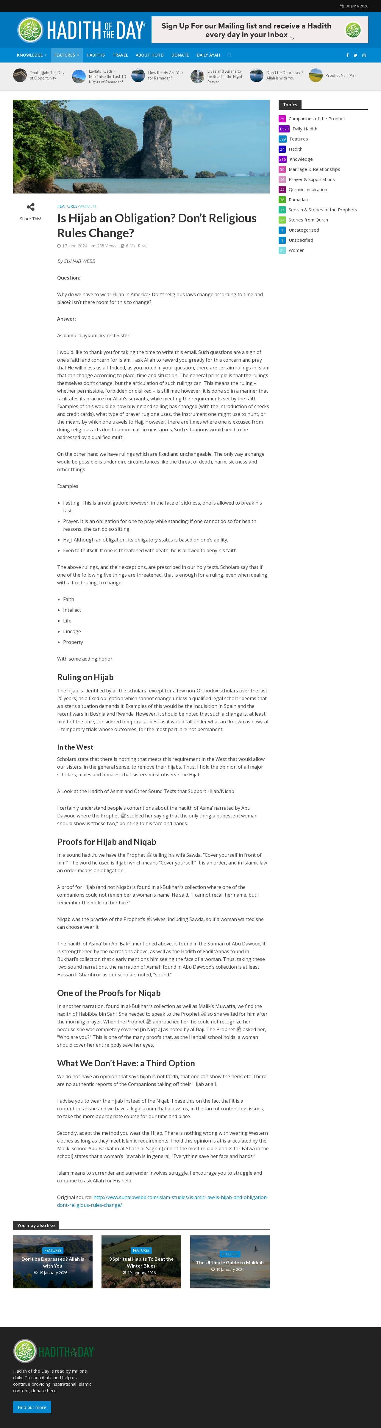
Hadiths (96, 55)
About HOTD (150, 55)
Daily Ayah (208, 55)
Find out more (32, 1407)
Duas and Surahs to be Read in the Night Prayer (224, 76)
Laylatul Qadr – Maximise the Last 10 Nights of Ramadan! (107, 76)
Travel (120, 55)
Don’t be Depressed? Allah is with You (284, 75)
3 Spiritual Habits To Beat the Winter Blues (141, 1262)
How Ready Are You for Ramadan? (165, 75)
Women (87, 206)
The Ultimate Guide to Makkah (230, 1262)
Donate (180, 55)
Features (64, 55)
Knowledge (30, 55)
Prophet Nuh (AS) (341, 75)
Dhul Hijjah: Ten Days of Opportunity (48, 75)
